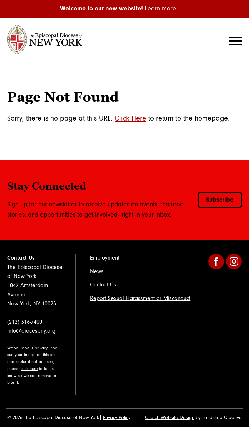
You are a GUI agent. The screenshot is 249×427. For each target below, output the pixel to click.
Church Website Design (169, 418)
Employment (104, 258)
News (97, 271)
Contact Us (21, 258)
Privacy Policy (116, 417)
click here (29, 369)
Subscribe (220, 199)
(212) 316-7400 (24, 322)
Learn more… (162, 8)
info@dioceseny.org (31, 331)
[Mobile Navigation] (234, 41)
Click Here (130, 118)
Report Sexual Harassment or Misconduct (140, 298)
